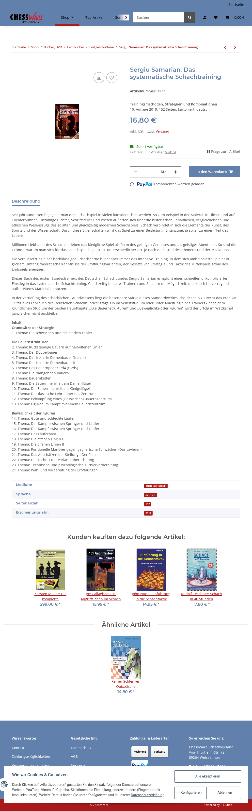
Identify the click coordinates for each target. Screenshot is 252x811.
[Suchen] (158, 17)
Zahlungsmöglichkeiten (31, 756)
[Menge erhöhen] (175, 172)
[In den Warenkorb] (16, 63)
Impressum (80, 765)
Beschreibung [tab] (26, 201)
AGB (74, 756)
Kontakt (18, 747)
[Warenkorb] (234, 17)
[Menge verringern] (135, 172)
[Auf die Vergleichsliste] (99, 77)
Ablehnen (225, 792)
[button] (204, 17)
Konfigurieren (191, 792)
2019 (148, 513)
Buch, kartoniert (155, 485)
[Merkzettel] (215, 17)
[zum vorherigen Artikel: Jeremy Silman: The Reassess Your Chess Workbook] (225, 47)
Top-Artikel (94, 17)
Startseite (236, 4)
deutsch (150, 495)
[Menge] (149, 172)
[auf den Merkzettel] (111, 77)
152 (147, 504)
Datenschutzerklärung (147, 795)
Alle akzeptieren (207, 776)
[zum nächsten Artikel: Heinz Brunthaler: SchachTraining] (235, 47)
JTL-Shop (226, 805)
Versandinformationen (30, 765)
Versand (162, 131)
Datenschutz (81, 747)
